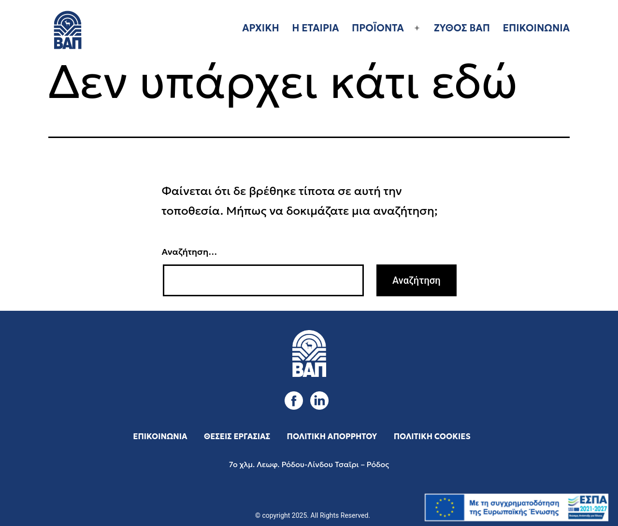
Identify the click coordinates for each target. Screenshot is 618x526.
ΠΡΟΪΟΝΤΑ (378, 28)
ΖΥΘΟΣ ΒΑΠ (462, 28)
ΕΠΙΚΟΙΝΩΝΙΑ (536, 28)
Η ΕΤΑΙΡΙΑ (315, 28)
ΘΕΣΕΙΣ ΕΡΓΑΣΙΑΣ (237, 436)
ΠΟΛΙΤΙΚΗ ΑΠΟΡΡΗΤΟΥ (332, 436)
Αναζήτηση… (189, 251)
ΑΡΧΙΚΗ (260, 28)
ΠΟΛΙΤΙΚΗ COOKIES (432, 436)
